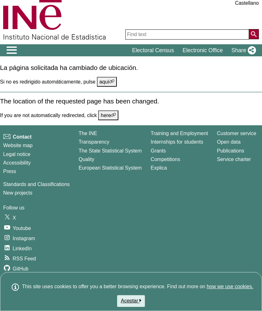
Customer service (236, 133)
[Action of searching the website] (254, 34)
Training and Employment (179, 133)
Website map (18, 145)
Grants (158, 150)
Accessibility (17, 162)
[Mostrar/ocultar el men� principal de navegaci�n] (12, 50)
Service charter (234, 159)
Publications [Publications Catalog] (230, 150)
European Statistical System (110, 168)
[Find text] (187, 34)
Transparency (94, 142)
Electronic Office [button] (202, 50)
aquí (106, 81)
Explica (159, 168)
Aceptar (131, 300)
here (108, 115)
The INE (88, 133)
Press (9, 171)
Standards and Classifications (36, 184)
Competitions (165, 159)
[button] (242, 50)
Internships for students (177, 142)
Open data (229, 142)
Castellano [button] (247, 3)
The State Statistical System (110, 150)
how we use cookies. (230, 286)
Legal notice (16, 154)
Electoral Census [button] (153, 50)
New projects (17, 193)
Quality (86, 159)
